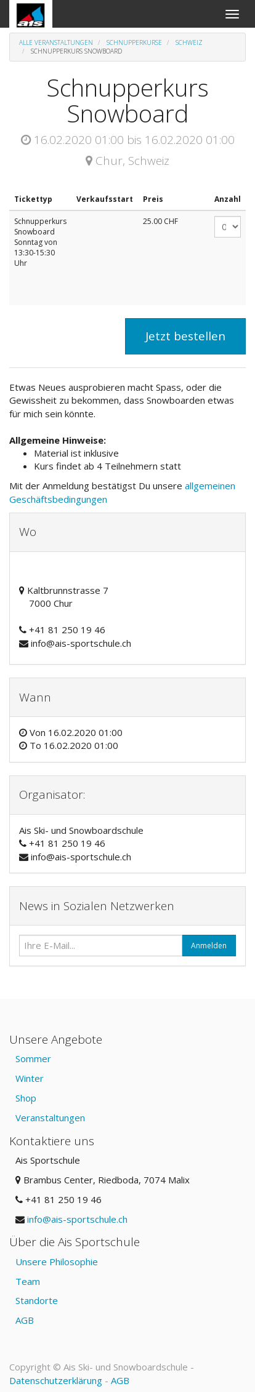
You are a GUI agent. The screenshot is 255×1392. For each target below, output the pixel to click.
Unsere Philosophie (56, 1261)
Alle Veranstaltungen (56, 42)
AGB (24, 1320)
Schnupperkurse (134, 42)
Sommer (33, 1058)
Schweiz (189, 42)
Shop (25, 1098)
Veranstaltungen (50, 1117)
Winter (29, 1078)
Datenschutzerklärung (55, 1380)
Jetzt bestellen (185, 336)
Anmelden (209, 945)
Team (27, 1281)
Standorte (36, 1300)
